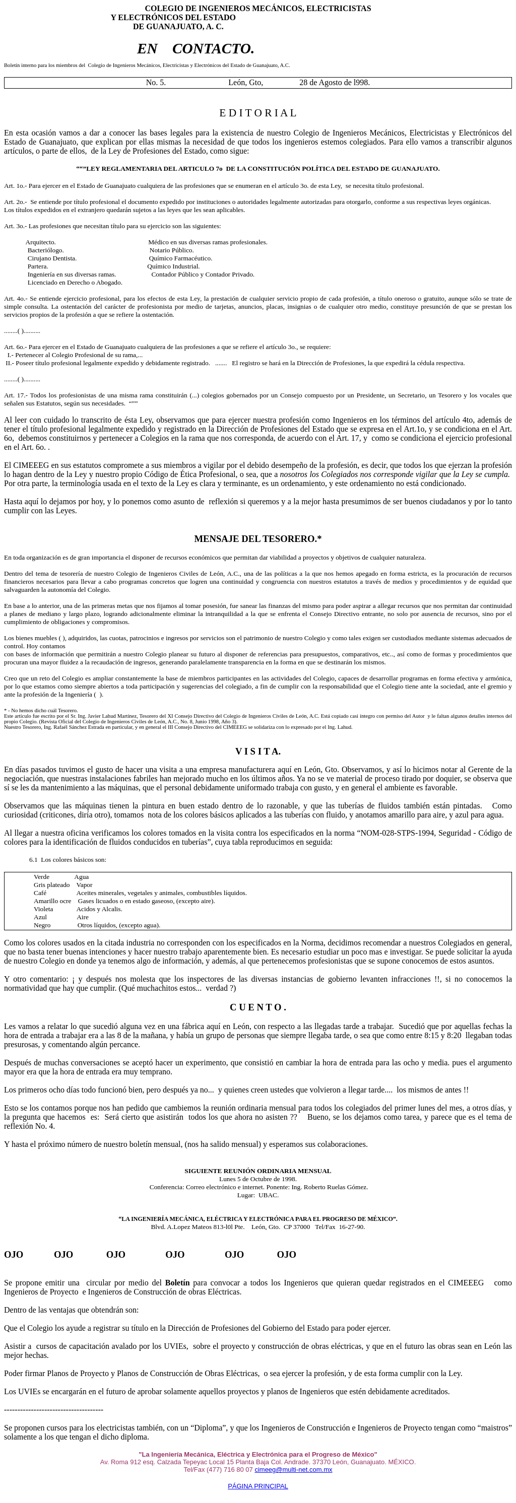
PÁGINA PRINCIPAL (258, 1486)
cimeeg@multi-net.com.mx (293, 1469)
